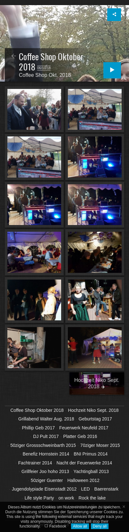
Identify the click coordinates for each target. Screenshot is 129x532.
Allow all (80, 526)
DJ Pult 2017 (46, 436)
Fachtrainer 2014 (35, 462)
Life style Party (39, 497)
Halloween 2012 (83, 480)
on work (66, 497)
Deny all (100, 526)
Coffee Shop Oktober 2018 (36, 410)
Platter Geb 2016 (80, 436)
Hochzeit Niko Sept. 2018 (93, 410)
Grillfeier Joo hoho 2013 (45, 471)
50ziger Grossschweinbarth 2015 (43, 445)
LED (85, 489)
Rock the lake (92, 497)
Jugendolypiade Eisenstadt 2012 (44, 489)
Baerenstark (106, 489)
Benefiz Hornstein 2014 (46, 453)
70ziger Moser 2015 (100, 445)
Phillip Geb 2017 (38, 427)
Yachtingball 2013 (91, 471)
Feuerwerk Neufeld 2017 (83, 427)
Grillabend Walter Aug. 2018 (46, 418)
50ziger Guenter (47, 480)
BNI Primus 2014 (91, 453)
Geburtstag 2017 (95, 418)
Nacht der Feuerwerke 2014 (84, 462)
